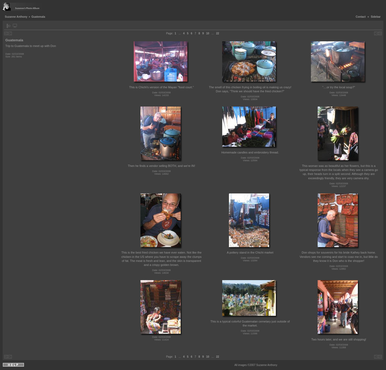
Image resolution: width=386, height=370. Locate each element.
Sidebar (376, 16)
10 (207, 33)
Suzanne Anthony (16, 16)
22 (217, 33)
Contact (361, 16)
